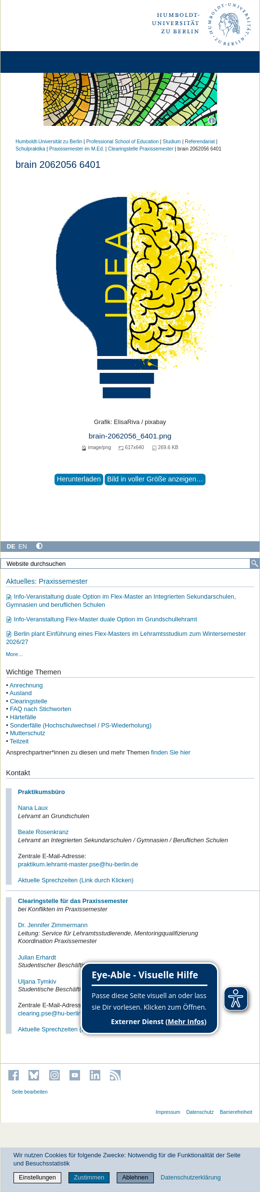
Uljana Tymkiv (37, 981)
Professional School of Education (122, 141)
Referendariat (200, 141)
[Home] (35, 62)
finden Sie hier (171, 752)
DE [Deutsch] (11, 546)
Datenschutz (200, 1112)
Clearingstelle (27, 701)
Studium (172, 141)
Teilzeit (19, 741)
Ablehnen (135, 1177)
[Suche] (255, 563)
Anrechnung (26, 685)
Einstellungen (37, 1177)
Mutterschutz (27, 733)
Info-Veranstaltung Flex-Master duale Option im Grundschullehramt (101, 619)
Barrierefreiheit (236, 1112)
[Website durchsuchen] (130, 563)
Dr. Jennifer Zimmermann (52, 925)
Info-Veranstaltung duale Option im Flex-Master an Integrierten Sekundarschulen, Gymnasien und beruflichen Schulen (121, 600)
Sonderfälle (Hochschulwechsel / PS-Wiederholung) (80, 725)
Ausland (21, 693)
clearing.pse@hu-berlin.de (54, 1013)
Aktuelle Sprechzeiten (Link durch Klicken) (76, 880)
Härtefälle (23, 717)
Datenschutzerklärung (190, 1177)
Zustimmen (89, 1177)
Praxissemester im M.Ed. (76, 148)
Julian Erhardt (37, 957)
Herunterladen (79, 479)
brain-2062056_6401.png (130, 436)
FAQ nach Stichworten (40, 708)
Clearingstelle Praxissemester (140, 148)
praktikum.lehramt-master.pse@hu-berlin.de (78, 864)
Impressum (168, 1112)
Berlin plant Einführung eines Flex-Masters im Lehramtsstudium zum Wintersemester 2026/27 (126, 637)
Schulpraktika (30, 148)
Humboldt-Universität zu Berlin (48, 141)
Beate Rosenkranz (43, 832)
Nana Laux (33, 807)
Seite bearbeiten (30, 1092)
